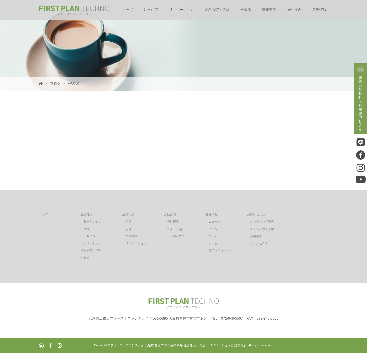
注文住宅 (151, 10)
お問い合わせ (256, 214)
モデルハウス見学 (262, 229)
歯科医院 (131, 236)
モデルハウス (176, 236)
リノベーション (181, 10)
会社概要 (173, 221)
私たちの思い (93, 221)
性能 (87, 229)
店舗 (128, 229)
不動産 (245, 10)
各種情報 (319, 10)
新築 (128, 221)
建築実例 (269, 10)
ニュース (215, 221)
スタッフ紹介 (176, 229)
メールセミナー (260, 243)
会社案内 (294, 10)
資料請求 (256, 236)
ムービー (215, 243)
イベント (215, 229)
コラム (213, 236)
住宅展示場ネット (221, 250)
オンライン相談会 (262, 221)
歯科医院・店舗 (217, 10)
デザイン (90, 236)
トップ (127, 10)
